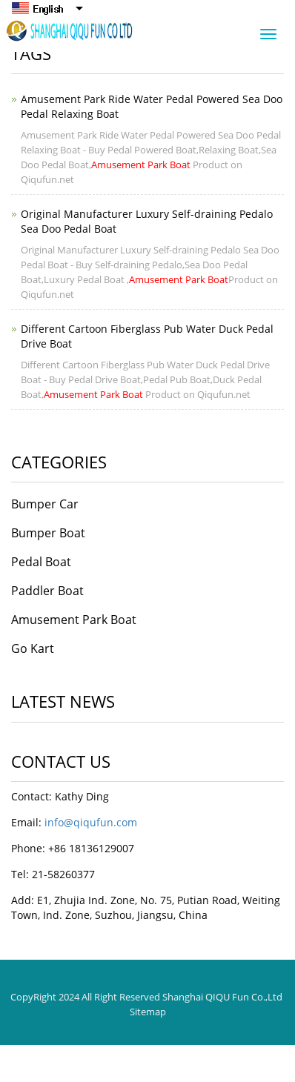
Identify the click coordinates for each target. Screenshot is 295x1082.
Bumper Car (45, 504)
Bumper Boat (48, 533)
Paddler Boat (47, 591)
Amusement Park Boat (73, 619)
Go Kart (32, 648)
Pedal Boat (41, 562)
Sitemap (148, 1011)
